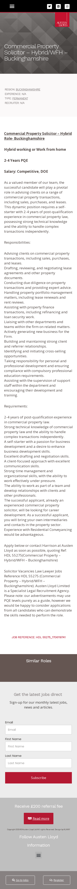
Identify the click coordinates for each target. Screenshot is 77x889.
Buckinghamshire (28, 89)
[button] (12, 6)
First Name (13, 739)
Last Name (13, 756)
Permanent (20, 98)
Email (9, 722)
